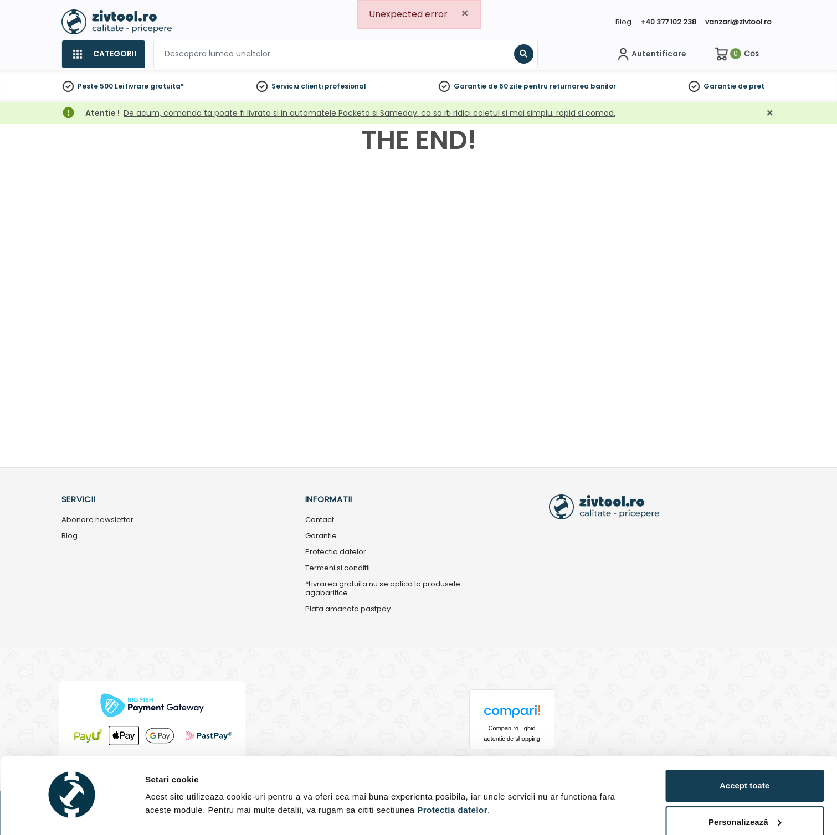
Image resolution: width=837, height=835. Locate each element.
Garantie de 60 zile (488, 86)
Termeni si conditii (337, 568)
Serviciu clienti (297, 86)
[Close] (465, 13)
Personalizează (745, 791)
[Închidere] (770, 113)
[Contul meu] (650, 54)
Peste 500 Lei (101, 86)
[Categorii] (103, 54)
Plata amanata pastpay (348, 609)
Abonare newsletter (97, 520)
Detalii (158, 809)
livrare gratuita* (155, 86)
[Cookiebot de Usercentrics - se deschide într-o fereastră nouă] (71, 813)
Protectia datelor (335, 552)
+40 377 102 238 (668, 22)
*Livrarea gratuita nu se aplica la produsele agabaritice (382, 589)
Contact (319, 520)
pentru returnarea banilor (569, 86)
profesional (345, 86)
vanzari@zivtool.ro (738, 22)
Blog (623, 22)
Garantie (720, 86)
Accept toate (744, 754)
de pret (751, 86)
